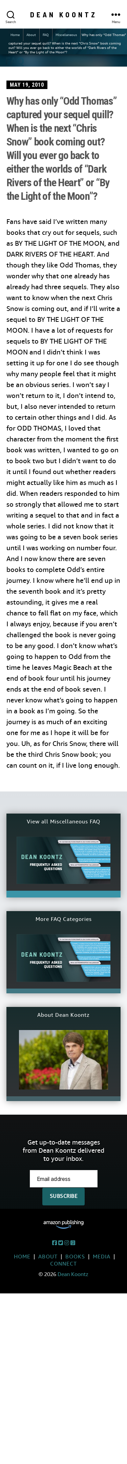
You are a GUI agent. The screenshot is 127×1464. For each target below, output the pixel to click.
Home (15, 35)
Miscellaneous (66, 35)
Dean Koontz (63, 14)
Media (101, 1256)
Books (75, 1256)
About (31, 35)
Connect (63, 1263)
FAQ (46, 35)
